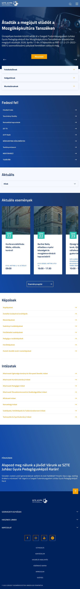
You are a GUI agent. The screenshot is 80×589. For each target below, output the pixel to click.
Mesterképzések (9, 320)
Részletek (39, 56)
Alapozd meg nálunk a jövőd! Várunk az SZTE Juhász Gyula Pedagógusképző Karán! (36, 467)
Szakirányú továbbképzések (13, 326)
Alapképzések (8, 307)
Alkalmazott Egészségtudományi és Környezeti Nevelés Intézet (25, 373)
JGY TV (5, 128)
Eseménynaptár (35, 284)
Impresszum (40, 572)
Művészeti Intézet (9, 398)
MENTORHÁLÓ (8, 153)
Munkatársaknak (11, 86)
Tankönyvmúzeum (9, 147)
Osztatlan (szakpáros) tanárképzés (15, 313)
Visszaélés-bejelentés (40, 560)
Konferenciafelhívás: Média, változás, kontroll (15, 247)
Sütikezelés (40, 548)
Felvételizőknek (10, 69)
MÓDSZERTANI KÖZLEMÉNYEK (14, 141)
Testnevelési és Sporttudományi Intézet (17, 417)
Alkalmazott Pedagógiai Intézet (14, 386)
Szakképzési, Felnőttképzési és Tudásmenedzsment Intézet (24, 411)
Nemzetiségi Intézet (10, 404)
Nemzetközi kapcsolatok (11, 122)
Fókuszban (7, 457)
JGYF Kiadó (7, 135)
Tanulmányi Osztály (10, 116)
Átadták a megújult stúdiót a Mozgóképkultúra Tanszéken (28, 25)
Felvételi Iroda (8, 110)
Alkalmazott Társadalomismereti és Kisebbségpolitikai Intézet (25, 392)
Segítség (40, 578)
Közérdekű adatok (40, 566)
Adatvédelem (40, 554)
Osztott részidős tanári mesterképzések (17, 351)
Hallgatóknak (9, 77)
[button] (5, 59)
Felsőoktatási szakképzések (13, 332)
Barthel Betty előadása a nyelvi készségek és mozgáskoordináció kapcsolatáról (47, 250)
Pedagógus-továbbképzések (13, 338)
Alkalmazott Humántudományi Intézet (16, 379)
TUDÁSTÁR (7, 159)
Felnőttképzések (9, 345)
